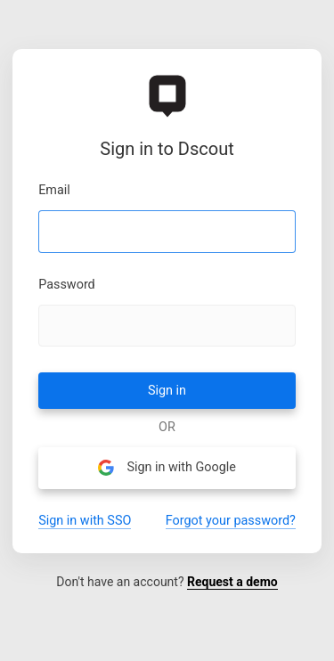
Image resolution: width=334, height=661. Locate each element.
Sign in (167, 390)
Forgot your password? (231, 520)
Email (54, 190)
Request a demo (232, 582)
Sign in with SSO (84, 520)
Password (66, 285)
